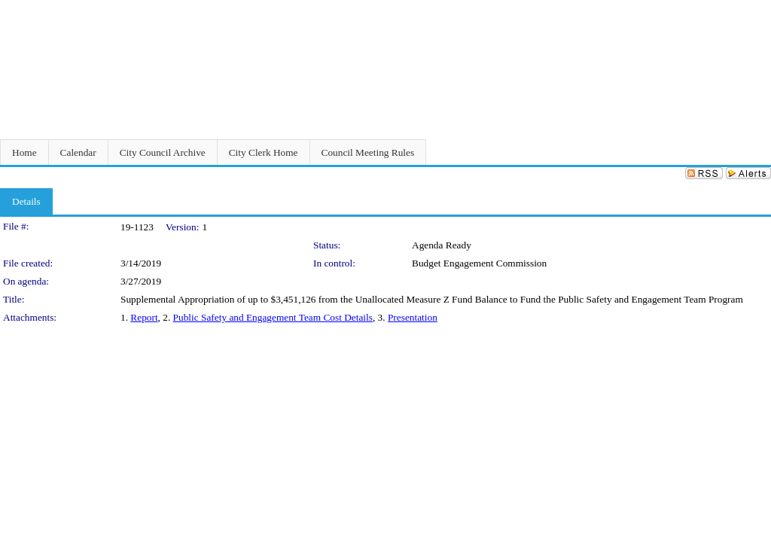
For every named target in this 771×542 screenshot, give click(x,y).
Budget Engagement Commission (479, 263)
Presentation (412, 317)
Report (143, 317)
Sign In (752, 9)
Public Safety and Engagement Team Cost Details (273, 317)
